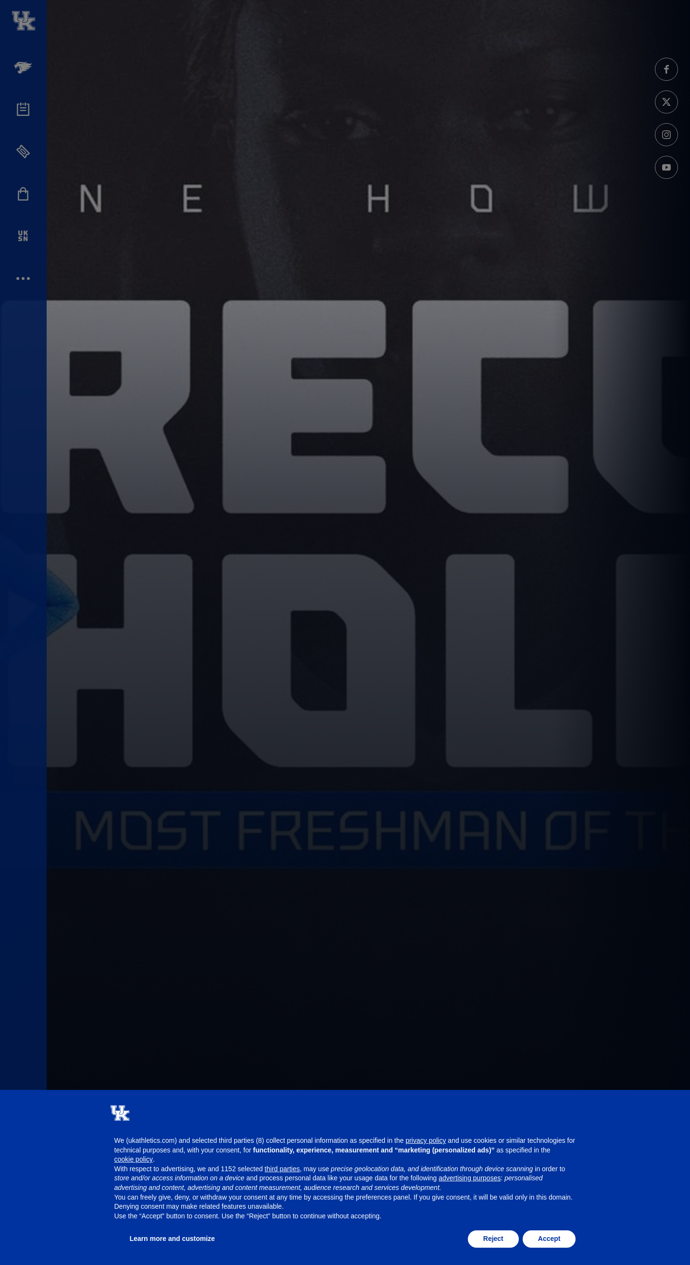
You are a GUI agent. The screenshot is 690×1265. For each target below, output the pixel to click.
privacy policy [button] (425, 1140)
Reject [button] (493, 1238)
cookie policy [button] (133, 1159)
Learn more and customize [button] (172, 1238)
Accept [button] (549, 1238)
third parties (282, 1169)
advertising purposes (470, 1178)
